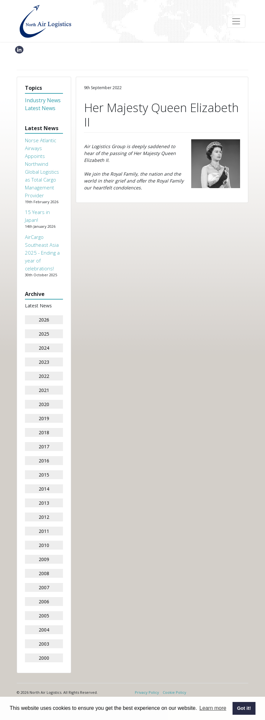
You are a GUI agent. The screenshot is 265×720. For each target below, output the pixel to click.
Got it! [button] (244, 708)
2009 (44, 559)
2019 (44, 418)
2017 (44, 446)
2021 (44, 390)
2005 (44, 616)
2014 (44, 489)
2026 (44, 320)
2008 (44, 573)
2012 (44, 517)
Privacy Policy (147, 692)
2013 (44, 503)
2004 (44, 630)
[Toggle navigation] (236, 21)
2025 (44, 334)
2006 (44, 601)
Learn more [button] (212, 708)
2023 (44, 362)
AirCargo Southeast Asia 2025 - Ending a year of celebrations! (42, 253)
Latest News (40, 108)
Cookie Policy (174, 692)
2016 (44, 460)
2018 (44, 432)
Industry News (43, 100)
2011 (44, 531)
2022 (44, 376)
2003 (44, 644)
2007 (44, 587)
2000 (44, 658)
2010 (44, 545)
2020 (44, 404)
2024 (44, 348)
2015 (44, 475)
